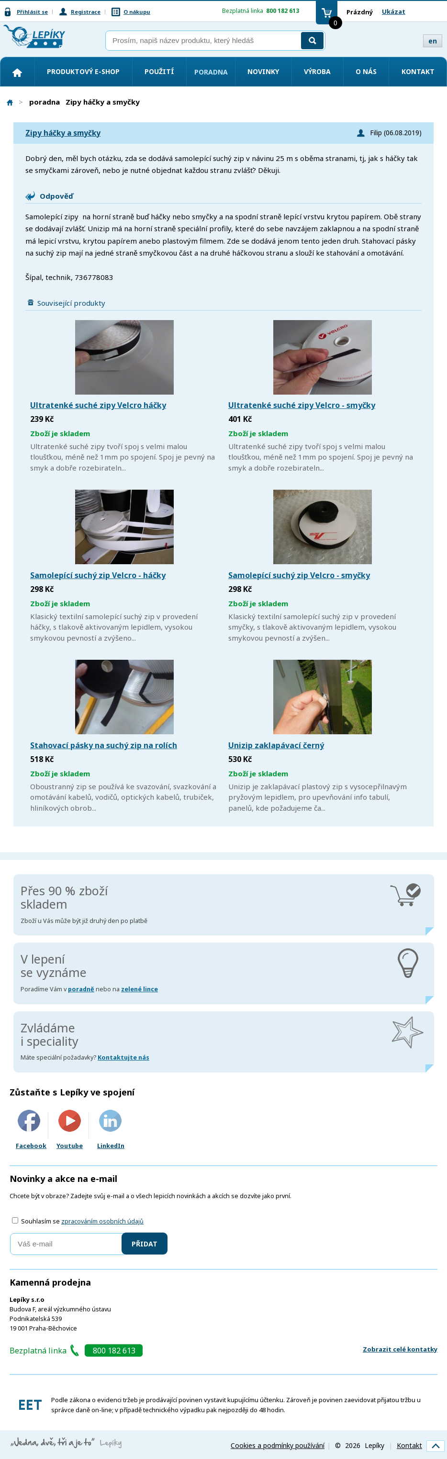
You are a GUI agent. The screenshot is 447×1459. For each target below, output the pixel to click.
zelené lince (139, 989)
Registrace (86, 11)
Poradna (211, 71)
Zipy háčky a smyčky (63, 133)
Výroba (317, 71)
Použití (159, 71)
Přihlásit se (32, 11)
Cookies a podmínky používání (277, 1445)
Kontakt (418, 71)
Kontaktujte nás (123, 1057)
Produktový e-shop (83, 71)
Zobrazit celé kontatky (400, 1349)
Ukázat (393, 11)
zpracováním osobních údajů (102, 1221)
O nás (366, 71)
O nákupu (136, 11)
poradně (81, 989)
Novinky (263, 71)
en (432, 40)
